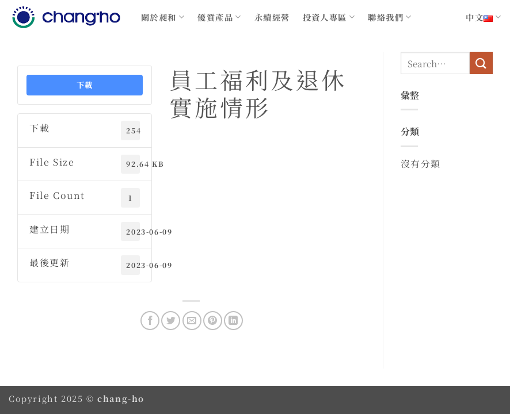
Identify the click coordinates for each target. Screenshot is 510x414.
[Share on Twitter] (170, 320)
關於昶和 (163, 17)
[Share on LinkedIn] (233, 320)
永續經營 (272, 17)
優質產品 (219, 17)
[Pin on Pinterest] (212, 320)
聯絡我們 (390, 17)
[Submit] (481, 63)
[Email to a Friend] (191, 320)
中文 (483, 17)
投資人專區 (329, 17)
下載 (85, 84)
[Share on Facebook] (149, 320)
